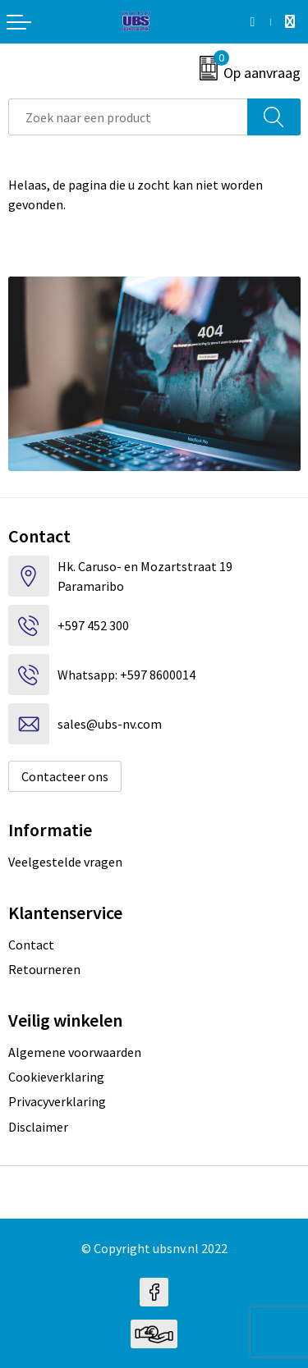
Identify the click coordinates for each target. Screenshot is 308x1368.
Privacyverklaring (57, 1101)
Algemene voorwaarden (74, 1052)
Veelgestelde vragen (65, 861)
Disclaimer (38, 1127)
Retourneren (44, 969)
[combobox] (128, 116)
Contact (31, 944)
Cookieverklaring (56, 1076)
